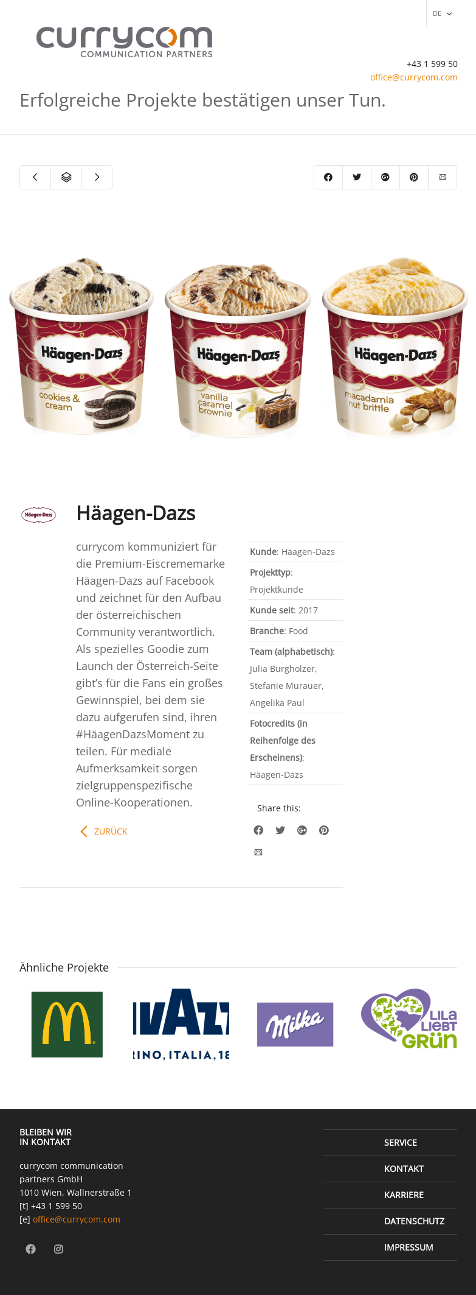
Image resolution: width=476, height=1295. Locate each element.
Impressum (408, 1247)
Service (400, 1142)
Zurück (111, 831)
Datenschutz (414, 1221)
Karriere (404, 1195)
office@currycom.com (414, 77)
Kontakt (404, 1168)
